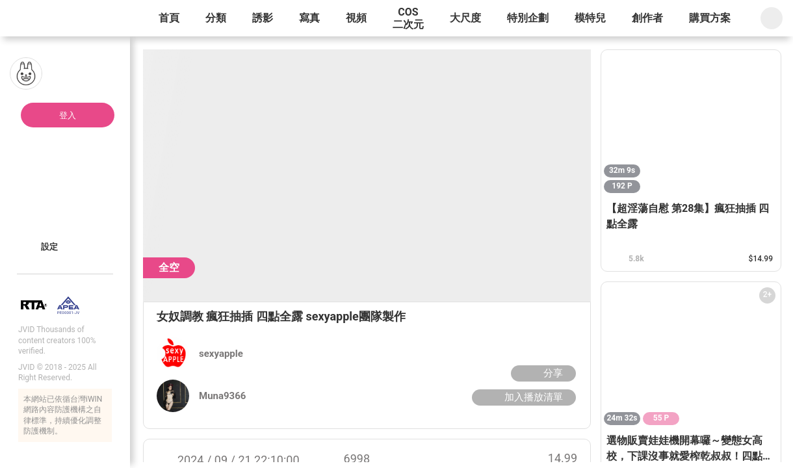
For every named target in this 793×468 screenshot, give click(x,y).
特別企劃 (528, 18)
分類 (215, 18)
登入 (67, 115)
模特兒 (590, 18)
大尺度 (465, 18)
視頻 (356, 18)
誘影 (262, 18)
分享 (542, 373)
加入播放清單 (522, 397)
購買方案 (710, 18)
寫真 (309, 18)
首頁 (169, 18)
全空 (169, 267)
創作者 (647, 18)
